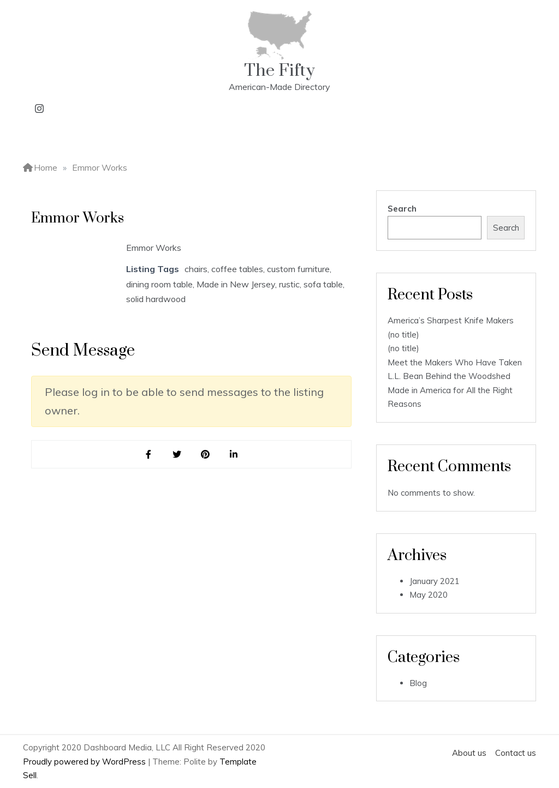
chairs (196, 268)
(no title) (403, 334)
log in (96, 392)
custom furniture (298, 268)
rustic (289, 284)
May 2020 (428, 595)
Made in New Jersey (236, 284)
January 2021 (434, 581)
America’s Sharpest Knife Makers (451, 320)
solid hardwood (156, 298)
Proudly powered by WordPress (85, 761)
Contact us (515, 753)
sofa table (323, 284)
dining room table (159, 284)
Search (402, 208)
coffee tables (237, 268)
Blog (418, 683)
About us (469, 753)
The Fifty (279, 70)
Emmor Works (153, 247)
